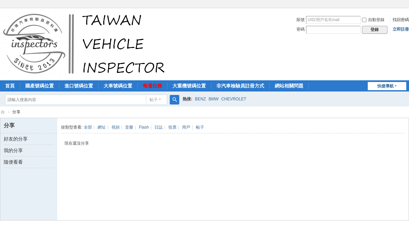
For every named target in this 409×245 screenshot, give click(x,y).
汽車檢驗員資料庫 (2, 112)
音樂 (129, 127)
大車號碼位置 (118, 85)
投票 (172, 127)
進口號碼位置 (78, 85)
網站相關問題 (289, 85)
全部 (88, 127)
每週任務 (152, 85)
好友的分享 (16, 139)
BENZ (200, 99)
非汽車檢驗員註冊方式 (240, 85)
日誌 (158, 127)
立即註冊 (401, 29)
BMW (213, 99)
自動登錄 (373, 19)
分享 (16, 112)
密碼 (301, 29)
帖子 (154, 99)
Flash (144, 127)
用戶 (186, 127)
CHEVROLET (233, 99)
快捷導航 (385, 86)
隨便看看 (13, 162)
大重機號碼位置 (189, 85)
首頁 (10, 85)
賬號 (301, 19)
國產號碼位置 (39, 85)
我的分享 (13, 150)
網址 (101, 127)
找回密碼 (401, 19)
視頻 (115, 127)
